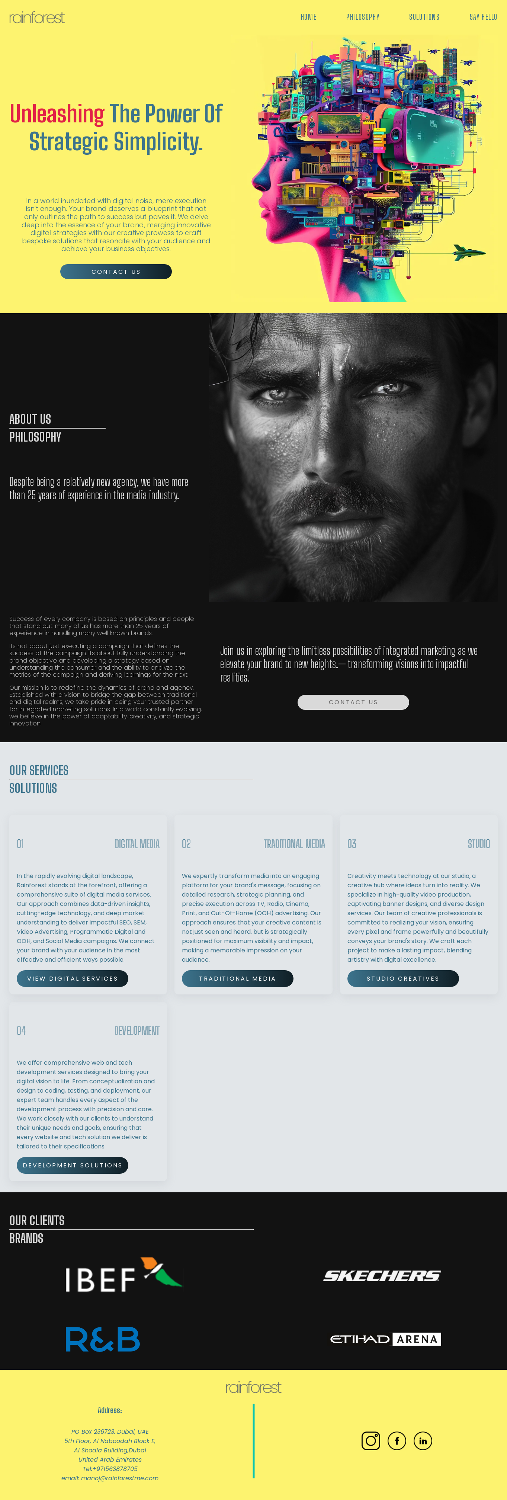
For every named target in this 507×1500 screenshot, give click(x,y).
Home (309, 16)
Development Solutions (73, 1165)
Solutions (424, 16)
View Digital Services (72, 978)
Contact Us (116, 271)
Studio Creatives (403, 978)
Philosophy (362, 16)
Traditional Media (237, 978)
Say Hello (484, 16)
